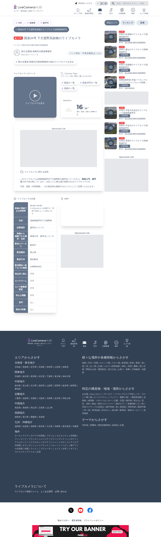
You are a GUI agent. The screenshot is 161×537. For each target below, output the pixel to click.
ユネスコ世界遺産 (112, 366)
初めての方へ (63, 520)
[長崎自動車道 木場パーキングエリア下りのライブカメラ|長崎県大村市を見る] (126, 82)
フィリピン (63, 445)
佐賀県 (26, 426)
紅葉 (122, 425)
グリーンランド (57, 439)
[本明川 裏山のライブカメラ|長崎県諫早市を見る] (126, 52)
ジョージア (44, 439)
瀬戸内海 (110, 407)
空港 (96, 363)
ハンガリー (71, 439)
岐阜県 (65, 385)
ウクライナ (20, 452)
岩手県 (34, 367)
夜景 (138, 363)
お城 (100, 366)
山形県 (57, 367)
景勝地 (93, 425)
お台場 (85, 394)
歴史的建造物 (104, 425)
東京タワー (121, 404)
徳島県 (18, 417)
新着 (142, 23)
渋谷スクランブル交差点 (93, 407)
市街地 (85, 425)
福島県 (65, 367)
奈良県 (57, 398)
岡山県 (34, 407)
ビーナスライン (101, 397)
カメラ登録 (144, 11)
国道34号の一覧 (89, 83)
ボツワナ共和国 (38, 436)
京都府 (34, 398)
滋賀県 (26, 398)
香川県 (26, 417)
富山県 (26, 385)
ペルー (53, 445)
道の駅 (115, 410)
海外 (133, 11)
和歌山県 (66, 398)
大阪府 (42, 398)
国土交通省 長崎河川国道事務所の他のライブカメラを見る (46, 62)
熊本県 (42, 426)
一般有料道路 (136, 397)
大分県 (50, 426)
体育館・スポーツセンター (100, 400)
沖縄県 (75, 426)
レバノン (54, 442)
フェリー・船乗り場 (119, 397)
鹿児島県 (66, 426)
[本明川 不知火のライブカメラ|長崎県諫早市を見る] (126, 128)
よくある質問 (47, 491)
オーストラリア (22, 436)
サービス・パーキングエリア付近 (119, 394)
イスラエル (34, 442)
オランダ (27, 445)
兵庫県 (50, 398)
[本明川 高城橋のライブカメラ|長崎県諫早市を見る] (126, 67)
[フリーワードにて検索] (113, 3)
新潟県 (18, 385)
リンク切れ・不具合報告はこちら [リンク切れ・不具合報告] (85, 53)
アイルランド (21, 442)
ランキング (128, 23)
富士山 (137, 400)
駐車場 (125, 363)
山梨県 (50, 385)
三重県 (18, 398)
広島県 (42, 407)
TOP (20, 23)
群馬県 (34, 376)
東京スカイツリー (106, 404)
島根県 (26, 407)
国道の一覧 (69, 83)
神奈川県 (66, 376)
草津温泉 (96, 410)
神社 (124, 366)
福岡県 (18, 426)
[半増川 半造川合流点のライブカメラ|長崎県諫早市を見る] (126, 113)
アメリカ (31, 452)
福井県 (42, 385)
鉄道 (132, 363)
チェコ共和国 (70, 436)
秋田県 (50, 367)
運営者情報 (77, 520)
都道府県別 (89, 11)
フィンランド (21, 439)
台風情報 (122, 11)
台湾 (64, 448)
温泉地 (115, 425)
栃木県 (26, 376)
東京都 (57, 376)
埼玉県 (42, 376)
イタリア (45, 442)
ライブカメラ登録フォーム (27, 491)
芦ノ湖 (87, 410)
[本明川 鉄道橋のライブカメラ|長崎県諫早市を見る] (126, 37)
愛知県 (18, 389)
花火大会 (112, 369)
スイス (57, 448)
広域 (39, 452)
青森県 (26, 367)
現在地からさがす (83, 3)
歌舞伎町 (132, 404)
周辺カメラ (112, 23)
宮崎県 (57, 426)
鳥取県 (18, 407)
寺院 (130, 366)
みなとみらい (96, 394)
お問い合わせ (61, 491)
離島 (136, 366)
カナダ (59, 436)
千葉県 (50, 376)
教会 (94, 404)
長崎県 (32, 23)
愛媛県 (34, 417)
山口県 (50, 407)
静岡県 (73, 385)
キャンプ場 (105, 363)
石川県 (34, 385)
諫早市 (46, 23)
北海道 (18, 367)
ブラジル (51, 436)
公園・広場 (119, 400)
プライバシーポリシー (94, 520)
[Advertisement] (58, 148)
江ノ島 (141, 404)
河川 (111, 11)
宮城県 (42, 367)
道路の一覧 (69, 88)
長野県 (57, 385)
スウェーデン (47, 448)
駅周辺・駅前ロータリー (131, 410)
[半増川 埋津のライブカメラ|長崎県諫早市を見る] (126, 143)
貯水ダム (106, 410)
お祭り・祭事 (124, 369)
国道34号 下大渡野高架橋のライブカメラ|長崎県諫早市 (42, 29)
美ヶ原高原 (121, 407)
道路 (100, 11)
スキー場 (116, 363)
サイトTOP (78, 11)
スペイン (35, 448)
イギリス (72, 448)
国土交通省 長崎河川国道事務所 (37, 45)
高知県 (42, 417)
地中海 (129, 400)
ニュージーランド (41, 445)
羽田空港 (132, 407)
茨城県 (18, 376)
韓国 (27, 448)
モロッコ (64, 442)
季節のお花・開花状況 (96, 369)
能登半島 (142, 407)
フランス (33, 439)
